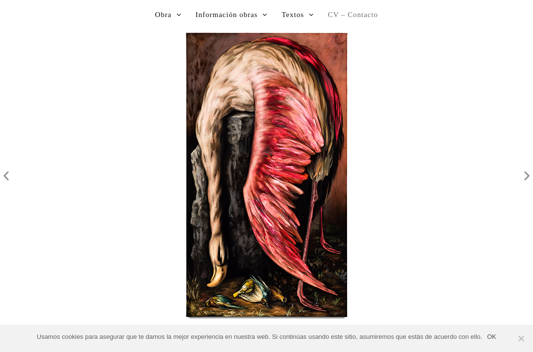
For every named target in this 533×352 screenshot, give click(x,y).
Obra (168, 14)
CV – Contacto (353, 15)
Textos (297, 14)
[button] (6, 176)
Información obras (231, 14)
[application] (176, 14)
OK (491, 336)
